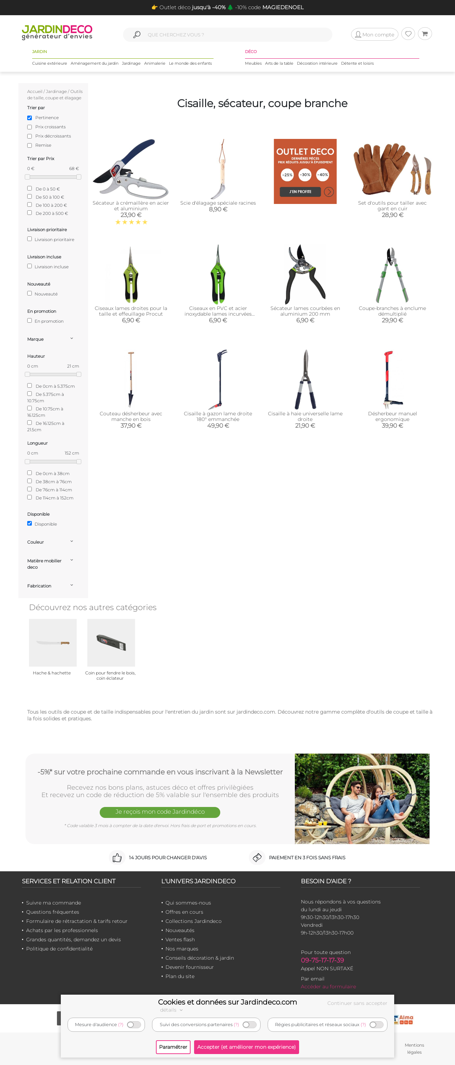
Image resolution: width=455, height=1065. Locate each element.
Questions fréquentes (52, 912)
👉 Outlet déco (188, 7)
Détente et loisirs (357, 63)
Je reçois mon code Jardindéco (160, 811)
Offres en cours (184, 912)
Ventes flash (180, 939)
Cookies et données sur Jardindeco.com (227, 1002)
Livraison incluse (48, 266)
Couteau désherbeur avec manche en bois (131, 416)
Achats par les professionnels (62, 930)
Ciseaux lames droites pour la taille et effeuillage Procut (131, 311)
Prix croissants (50, 126)
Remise (43, 145)
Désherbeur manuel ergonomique (392, 416)
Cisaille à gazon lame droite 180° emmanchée (218, 416)
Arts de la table (279, 63)
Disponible (42, 524)
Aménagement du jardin (94, 63)
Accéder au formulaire (328, 986)
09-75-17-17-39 (322, 960)
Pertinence (47, 117)
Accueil (34, 91)
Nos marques (181, 949)
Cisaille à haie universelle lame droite (305, 416)
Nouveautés (179, 930)
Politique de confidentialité (59, 949)
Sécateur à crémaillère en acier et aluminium (131, 206)
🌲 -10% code (265, 7)
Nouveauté (42, 294)
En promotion (45, 321)
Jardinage (131, 63)
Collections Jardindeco (193, 921)
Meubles (253, 63)
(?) (120, 1024)
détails (172, 1010)
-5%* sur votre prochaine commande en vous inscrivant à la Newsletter (160, 772)
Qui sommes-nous (188, 903)
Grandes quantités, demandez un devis (73, 939)
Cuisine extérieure (49, 63)
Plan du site (179, 976)
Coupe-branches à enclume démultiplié (392, 311)
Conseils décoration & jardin (199, 958)
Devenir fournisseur (189, 967)
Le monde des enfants (190, 63)
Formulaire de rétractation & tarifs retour (77, 921)
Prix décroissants (53, 136)
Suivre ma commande (53, 903)
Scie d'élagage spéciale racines (218, 203)
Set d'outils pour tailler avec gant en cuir (392, 206)
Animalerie (154, 63)
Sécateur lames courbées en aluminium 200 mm (305, 311)
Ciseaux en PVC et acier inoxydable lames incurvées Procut (218, 314)
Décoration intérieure (317, 63)
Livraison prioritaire (50, 239)
